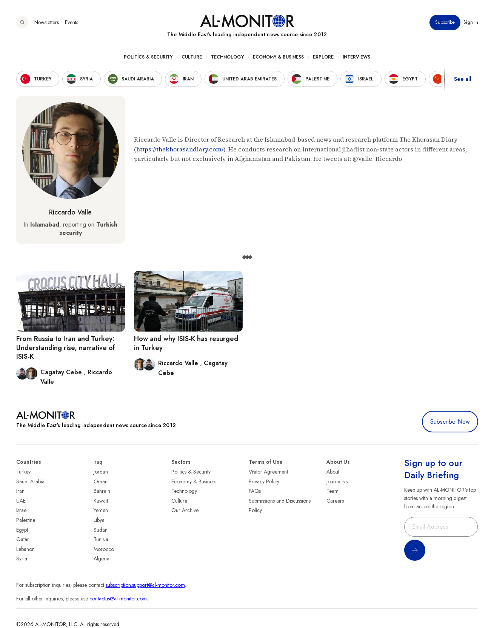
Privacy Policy (264, 481)
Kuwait (101, 501)
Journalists (337, 481)
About (332, 471)
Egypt (22, 530)
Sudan (101, 530)
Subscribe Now (450, 421)
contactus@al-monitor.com (118, 598)
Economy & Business (278, 57)
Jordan (101, 471)
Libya (99, 520)
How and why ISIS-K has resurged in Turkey (186, 343)
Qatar (22, 539)
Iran (20, 491)
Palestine (25, 520)
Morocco (104, 549)
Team (332, 491)
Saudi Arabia (30, 481)
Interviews (356, 57)
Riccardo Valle (70, 212)
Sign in (470, 22)
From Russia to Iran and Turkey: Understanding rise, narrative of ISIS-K (65, 347)
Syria (21, 558)
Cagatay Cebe (62, 372)
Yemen (101, 510)
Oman (101, 481)
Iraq (98, 462)
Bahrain (102, 491)
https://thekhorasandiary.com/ (179, 149)
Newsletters (46, 22)
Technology (227, 57)
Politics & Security (148, 57)
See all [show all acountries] (462, 79)
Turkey (23, 471)
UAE (21, 501)
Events (71, 22)
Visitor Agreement (268, 471)
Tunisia (101, 539)
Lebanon (25, 549)
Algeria (101, 558)
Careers (335, 501)
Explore (323, 57)
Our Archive (185, 510)
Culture (192, 57)
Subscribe (445, 22)
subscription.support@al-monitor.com (145, 585)
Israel (22, 510)
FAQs (255, 491)
